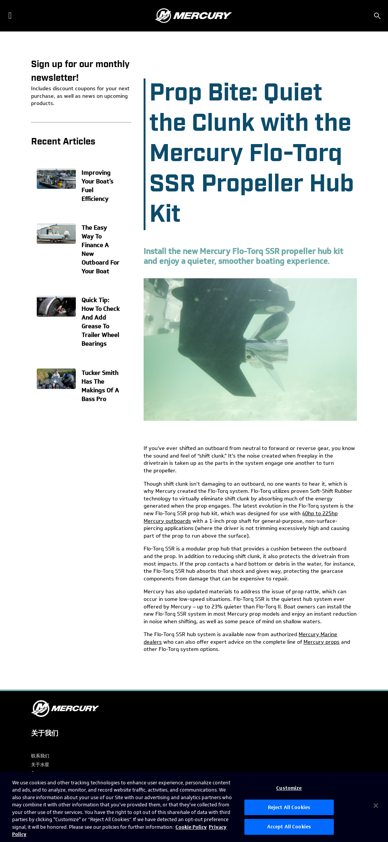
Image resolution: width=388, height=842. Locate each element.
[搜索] (377, 15)
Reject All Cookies (289, 807)
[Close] (376, 805)
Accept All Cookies (289, 826)
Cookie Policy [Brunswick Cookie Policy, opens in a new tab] (191, 827)
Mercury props (322, 642)
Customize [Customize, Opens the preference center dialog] (289, 788)
